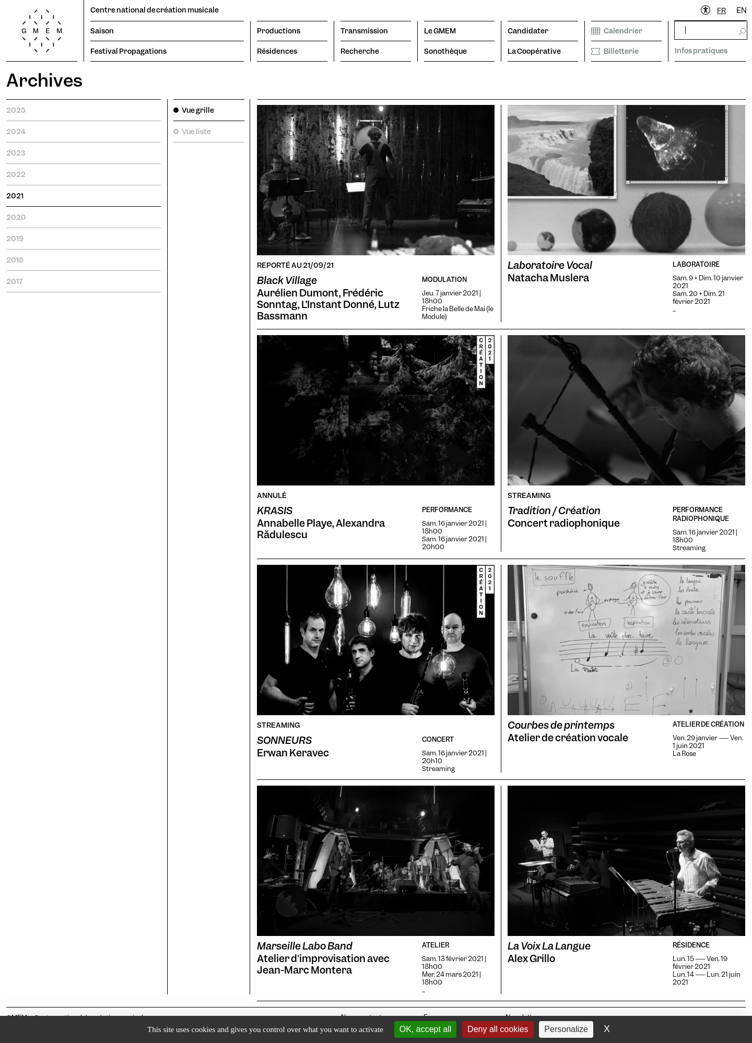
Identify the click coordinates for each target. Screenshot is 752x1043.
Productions (278, 30)
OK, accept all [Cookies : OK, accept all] (426, 1029)
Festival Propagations (128, 51)
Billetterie (615, 51)
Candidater (528, 30)
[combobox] (721, 11)
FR (721, 10)
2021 (15, 195)
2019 (15, 238)
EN (741, 10)
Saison (102, 30)
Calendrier (616, 30)
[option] (741, 11)
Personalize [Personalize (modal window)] (566, 1029)
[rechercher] (711, 30)
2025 (16, 110)
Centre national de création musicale (154, 10)
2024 (16, 131)
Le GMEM (440, 30)
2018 (15, 260)
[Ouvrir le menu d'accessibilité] (706, 10)
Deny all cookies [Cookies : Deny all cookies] (497, 1029)
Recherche (359, 51)
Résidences (277, 51)
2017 (14, 281)
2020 (16, 217)
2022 (16, 174)
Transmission (364, 30)
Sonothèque (445, 51)
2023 (15, 153)
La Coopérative (534, 51)
